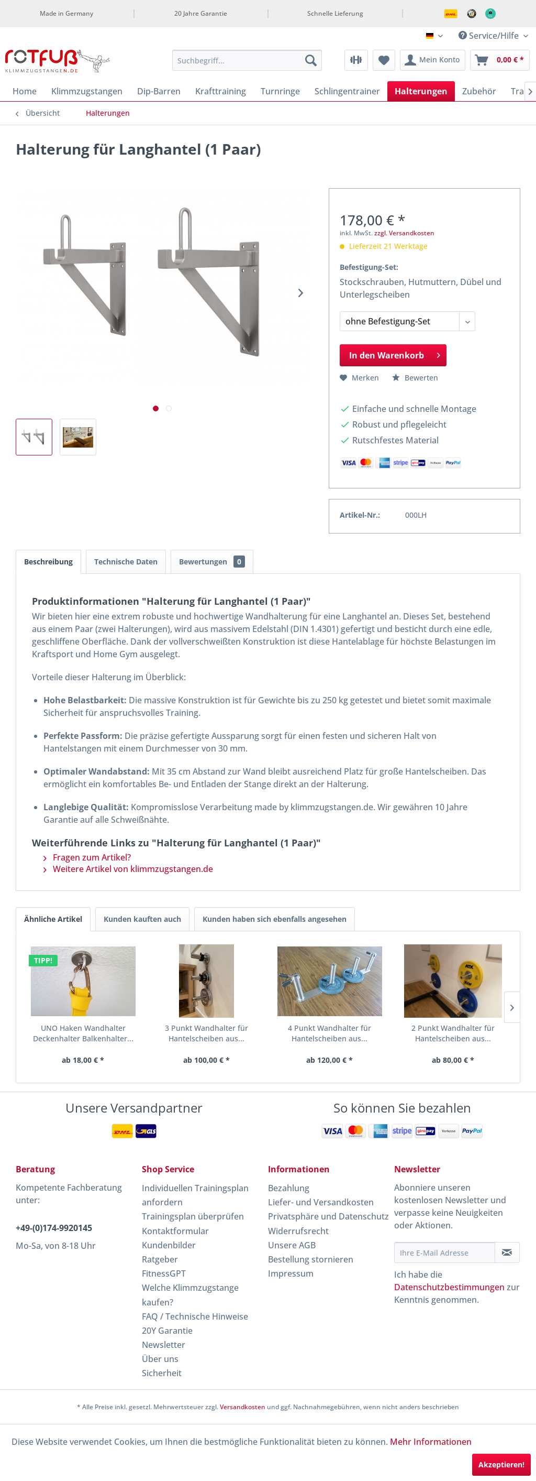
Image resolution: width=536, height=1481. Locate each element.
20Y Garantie (167, 1330)
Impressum (291, 1273)
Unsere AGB (292, 1245)
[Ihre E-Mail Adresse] (444, 1252)
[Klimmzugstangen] (87, 91)
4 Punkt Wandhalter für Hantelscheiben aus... (267, 1033)
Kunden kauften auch (142, 919)
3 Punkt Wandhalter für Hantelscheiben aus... (169, 1033)
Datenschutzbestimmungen (449, 1287)
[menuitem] (247, 60)
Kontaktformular (175, 1231)
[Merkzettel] (384, 60)
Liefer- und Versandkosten (321, 1202)
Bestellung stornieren (310, 1259)
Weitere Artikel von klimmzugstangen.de (128, 869)
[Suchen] (311, 60)
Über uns (160, 1359)
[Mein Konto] (432, 60)
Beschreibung (48, 562)
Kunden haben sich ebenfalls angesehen (275, 919)
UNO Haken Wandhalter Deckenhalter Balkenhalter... (70, 1033)
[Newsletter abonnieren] (507, 1252)
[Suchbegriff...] (247, 60)
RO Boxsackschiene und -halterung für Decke (465, 1033)
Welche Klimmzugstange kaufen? (190, 1295)
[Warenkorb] (500, 60)
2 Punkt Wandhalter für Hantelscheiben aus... (366, 1033)
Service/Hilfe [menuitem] (490, 35)
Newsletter (163, 1345)
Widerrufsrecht (298, 1231)
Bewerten (415, 378)
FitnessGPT (164, 1273)
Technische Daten (126, 562)
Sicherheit (162, 1373)
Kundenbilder (169, 1245)
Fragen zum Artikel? (87, 857)
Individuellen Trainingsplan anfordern (195, 1195)
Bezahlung (288, 1188)
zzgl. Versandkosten (404, 232)
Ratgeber (160, 1259)
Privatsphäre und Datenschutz (328, 1216)
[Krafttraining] (220, 91)
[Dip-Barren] (159, 91)
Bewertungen (212, 562)
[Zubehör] (479, 91)
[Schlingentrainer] (347, 91)
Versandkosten (242, 1406)
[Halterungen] (421, 91)
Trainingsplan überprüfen (193, 1216)
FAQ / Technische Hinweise (195, 1316)
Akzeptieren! (501, 1464)
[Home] (24, 91)
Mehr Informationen (431, 1441)
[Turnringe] (280, 91)
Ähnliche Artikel (53, 919)
